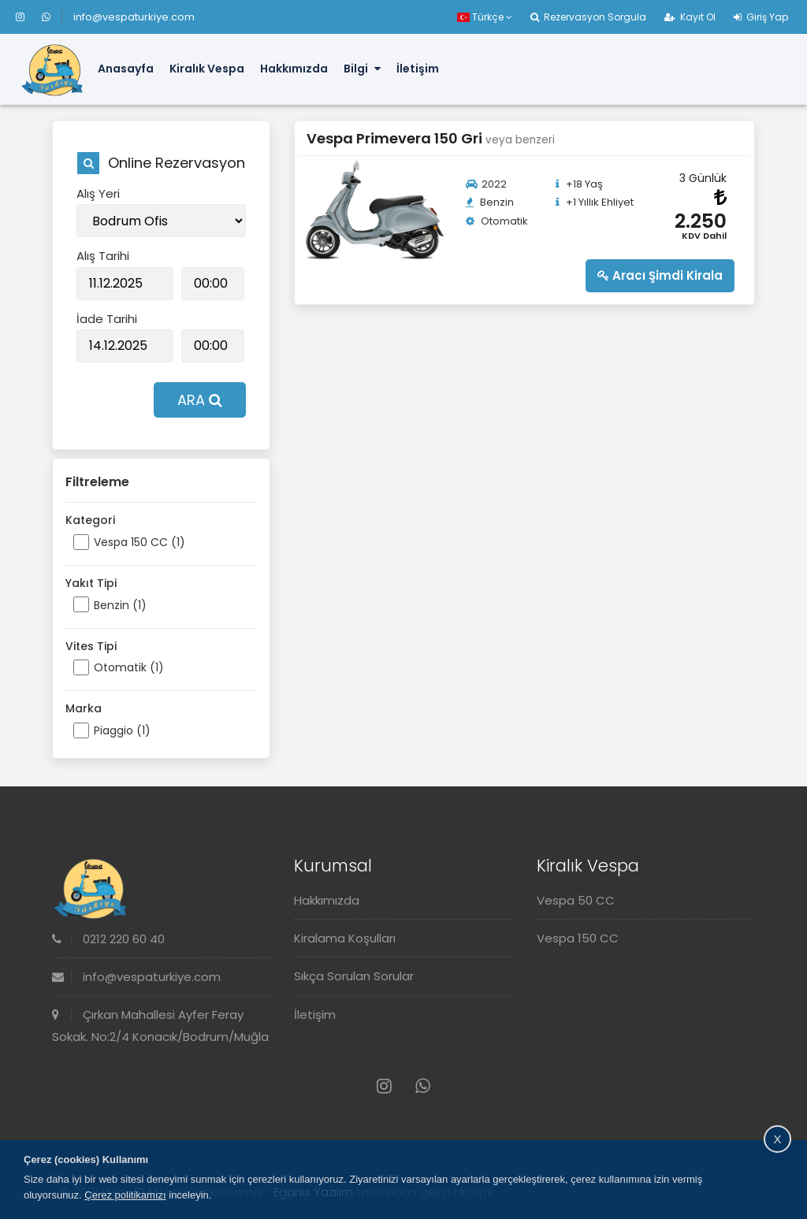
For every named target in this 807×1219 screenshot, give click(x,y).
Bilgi (362, 68)
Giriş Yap (761, 17)
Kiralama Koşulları (345, 938)
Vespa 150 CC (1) (139, 542)
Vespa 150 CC (578, 938)
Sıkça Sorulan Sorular (354, 976)
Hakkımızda (294, 68)
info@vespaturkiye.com (134, 16)
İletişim (417, 68)
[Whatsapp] (46, 16)
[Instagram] (27, 16)
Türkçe (484, 17)
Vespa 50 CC (576, 900)
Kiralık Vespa (206, 68)
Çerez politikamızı (124, 1195)
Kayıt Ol (690, 17)
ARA (199, 400)
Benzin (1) (120, 605)
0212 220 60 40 (108, 939)
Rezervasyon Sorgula (588, 17)
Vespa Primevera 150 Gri (396, 138)
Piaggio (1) (122, 730)
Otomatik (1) (129, 667)
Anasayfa (126, 68)
